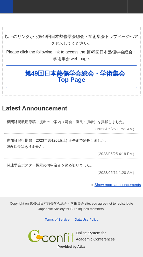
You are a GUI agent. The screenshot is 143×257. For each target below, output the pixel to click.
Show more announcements (118, 185)
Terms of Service (57, 219)
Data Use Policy (86, 219)
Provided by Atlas (71, 246)
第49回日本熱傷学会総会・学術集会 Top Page (75, 76)
